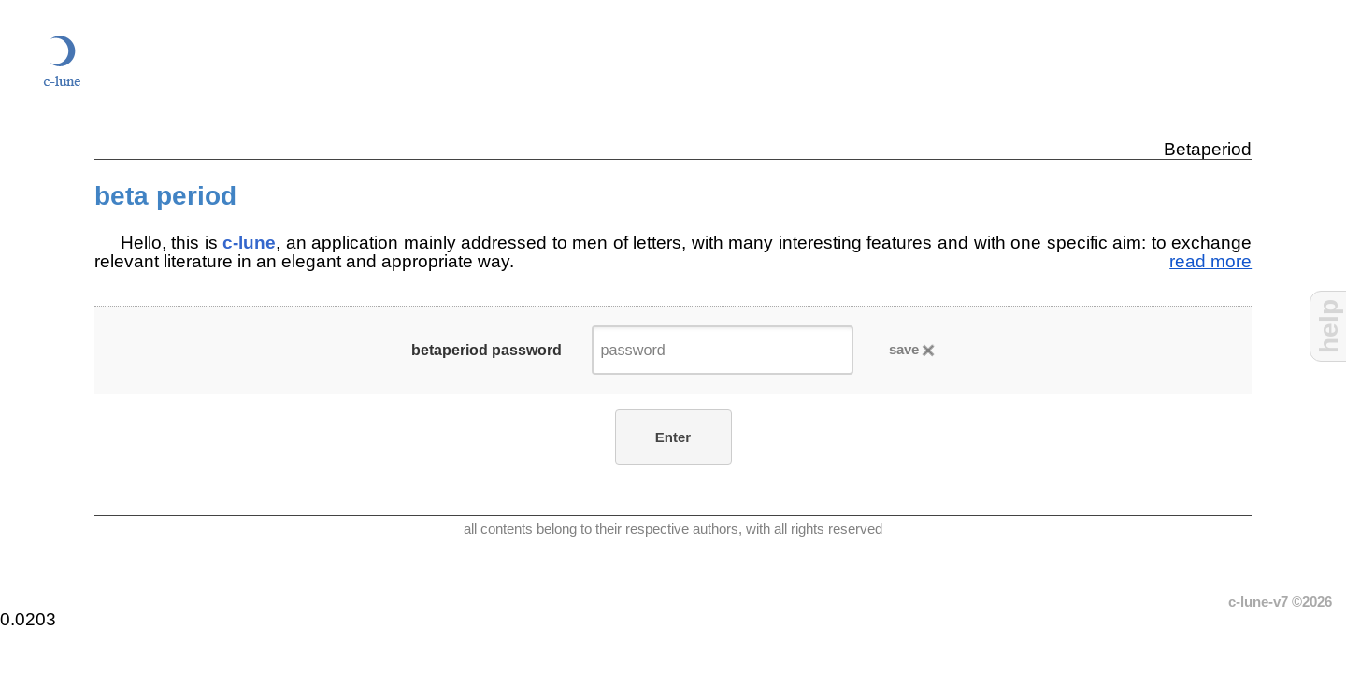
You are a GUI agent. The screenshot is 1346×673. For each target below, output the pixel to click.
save (904, 350)
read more (1210, 261)
